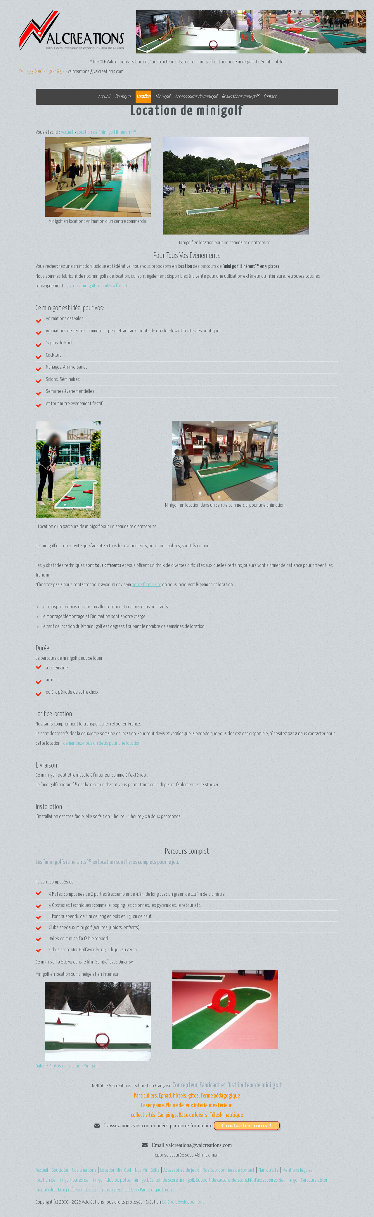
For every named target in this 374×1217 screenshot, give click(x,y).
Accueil (104, 96)
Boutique (122, 96)
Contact (270, 96)
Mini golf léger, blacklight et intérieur (90, 1190)
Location (143, 96)
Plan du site (268, 1170)
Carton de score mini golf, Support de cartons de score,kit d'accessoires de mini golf (224, 1180)
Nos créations (84, 1170)
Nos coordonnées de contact (228, 1170)
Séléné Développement (183, 1202)
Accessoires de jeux (181, 1170)
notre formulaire (146, 584)
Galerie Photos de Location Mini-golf (67, 1066)
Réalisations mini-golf (240, 96)
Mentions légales (298, 1170)
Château (131, 1190)
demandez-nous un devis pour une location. (102, 743)
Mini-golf (162, 96)
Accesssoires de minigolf (196, 96)
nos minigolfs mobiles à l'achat (100, 286)
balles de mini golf (88, 1180)
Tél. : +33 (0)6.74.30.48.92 (42, 71)
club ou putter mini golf (127, 1180)
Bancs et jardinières (157, 1190)
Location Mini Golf (115, 1170)
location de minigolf (53, 1180)
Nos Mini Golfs (147, 1170)
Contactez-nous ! (246, 1125)
